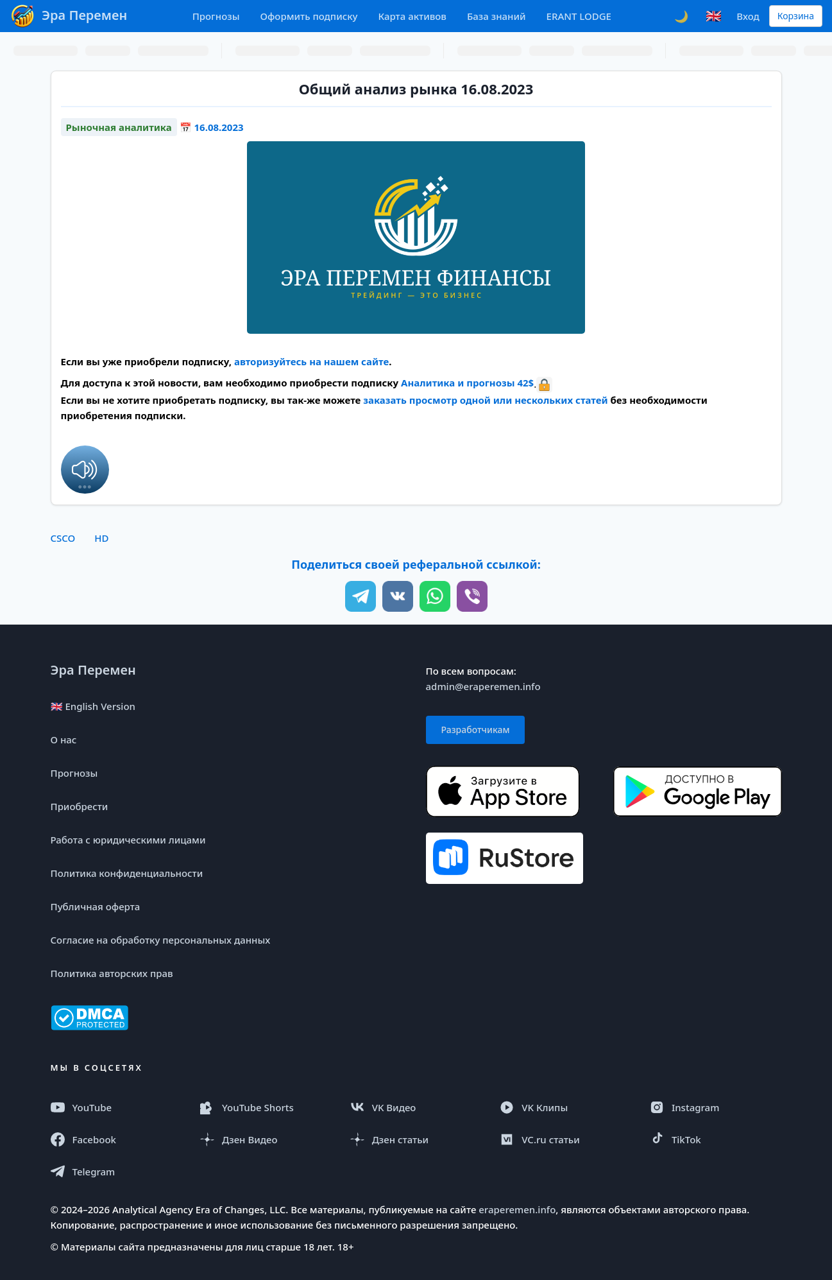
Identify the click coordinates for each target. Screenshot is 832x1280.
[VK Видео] (416, 1107)
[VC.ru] (566, 1139)
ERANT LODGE (579, 16)
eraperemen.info (517, 1209)
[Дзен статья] (416, 1139)
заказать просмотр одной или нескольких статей (485, 400)
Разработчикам (475, 729)
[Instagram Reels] (716, 1107)
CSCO (63, 538)
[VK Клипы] (566, 1107)
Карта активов (412, 16)
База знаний (496, 16)
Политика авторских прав (112, 973)
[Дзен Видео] (266, 1139)
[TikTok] (716, 1139)
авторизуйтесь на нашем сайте (311, 361)
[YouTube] (117, 1107)
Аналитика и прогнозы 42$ (467, 382)
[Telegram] (117, 1171)
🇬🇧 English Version (93, 706)
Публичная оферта (95, 906)
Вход (747, 16)
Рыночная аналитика (119, 127)
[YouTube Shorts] (266, 1107)
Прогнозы (216, 16)
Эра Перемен (93, 670)
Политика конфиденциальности (127, 873)
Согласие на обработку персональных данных (161, 939)
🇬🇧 (714, 15)
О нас (64, 739)
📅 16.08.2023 (212, 127)
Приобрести (79, 806)
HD (101, 538)
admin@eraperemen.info (483, 686)
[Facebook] (117, 1139)
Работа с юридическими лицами (128, 839)
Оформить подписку (308, 16)
